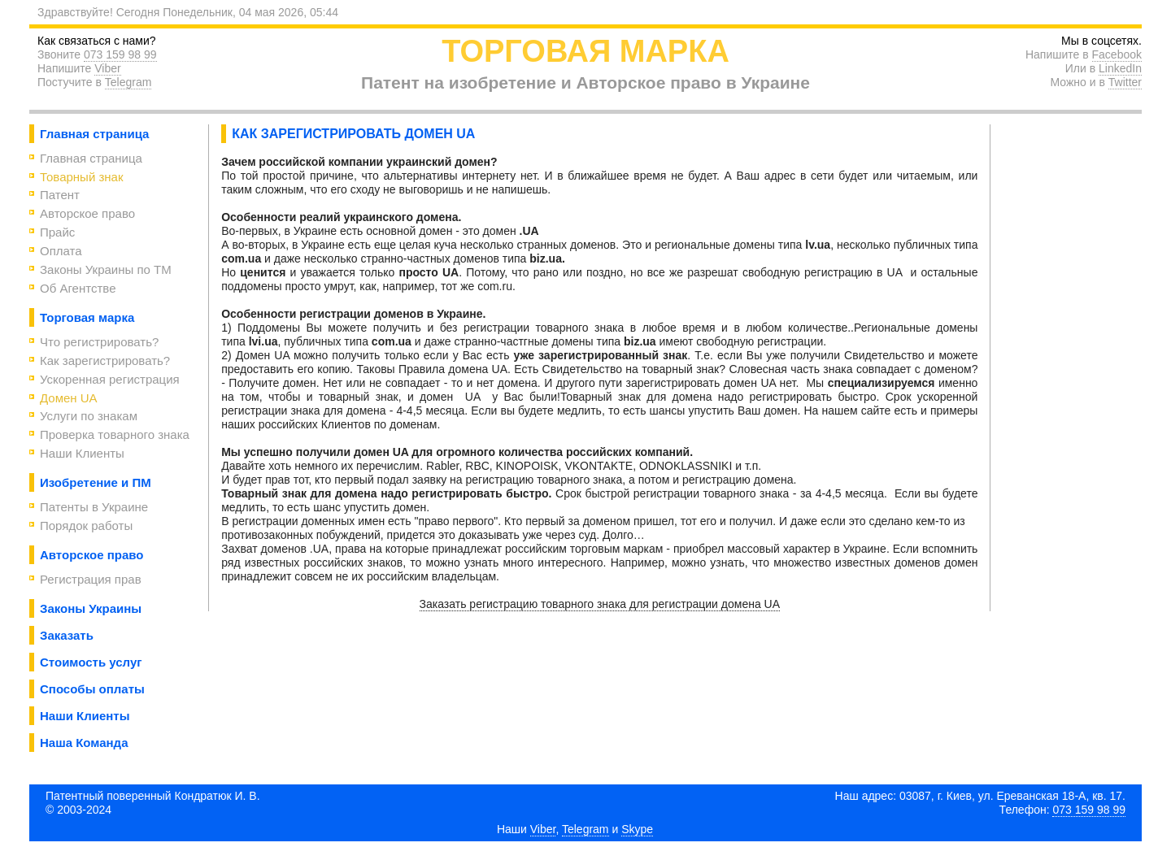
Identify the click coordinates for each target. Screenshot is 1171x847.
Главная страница (91, 158)
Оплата (61, 251)
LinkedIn (1120, 68)
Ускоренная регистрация (110, 379)
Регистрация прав (90, 579)
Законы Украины (90, 608)
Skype (637, 829)
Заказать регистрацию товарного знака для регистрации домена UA (600, 603)
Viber (107, 68)
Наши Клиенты (82, 453)
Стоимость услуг (91, 662)
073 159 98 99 (120, 54)
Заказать (67, 635)
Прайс (57, 232)
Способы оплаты (92, 689)
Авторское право (87, 213)
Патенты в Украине (94, 507)
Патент (60, 195)
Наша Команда (84, 742)
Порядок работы (86, 525)
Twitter (1125, 82)
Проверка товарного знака (114, 434)
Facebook (1117, 54)
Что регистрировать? (99, 342)
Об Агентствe (78, 288)
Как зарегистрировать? (105, 360)
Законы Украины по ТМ (106, 269)
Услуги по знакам (88, 416)
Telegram (128, 82)
